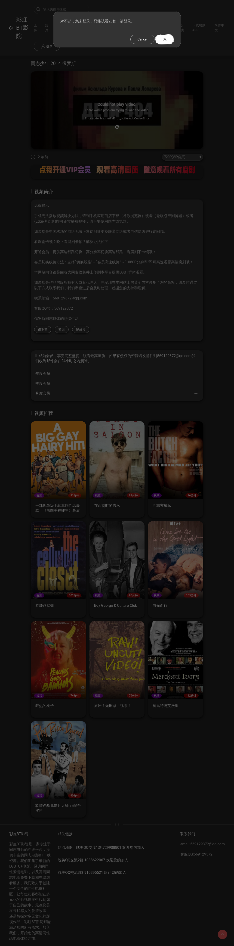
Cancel (143, 39)
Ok (164, 39)
